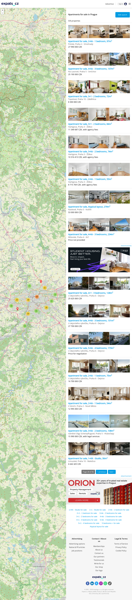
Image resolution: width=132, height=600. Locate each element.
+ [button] (2, 10)
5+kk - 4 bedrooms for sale (111, 520)
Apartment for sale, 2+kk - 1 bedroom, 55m (90, 179)
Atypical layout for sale (99, 527)
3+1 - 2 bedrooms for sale (86, 517)
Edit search (122, 15)
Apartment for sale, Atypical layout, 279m (89, 206)
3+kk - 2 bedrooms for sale (110, 513)
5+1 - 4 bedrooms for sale (88, 523)
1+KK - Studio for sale (78, 510)
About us (99, 550)
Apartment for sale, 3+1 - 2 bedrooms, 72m (90, 96)
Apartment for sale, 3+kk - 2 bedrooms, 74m (90, 151)
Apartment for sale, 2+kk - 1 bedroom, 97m (90, 41)
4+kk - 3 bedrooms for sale (111, 517)
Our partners (99, 556)
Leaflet (46, 599)
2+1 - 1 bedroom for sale (87, 513)
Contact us (99, 553)
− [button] (2, 13)
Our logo (99, 570)
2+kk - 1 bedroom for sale (118, 510)
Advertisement (126, 246)
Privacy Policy (120, 547)
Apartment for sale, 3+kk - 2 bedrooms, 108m (91, 430)
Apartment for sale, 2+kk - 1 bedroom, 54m (90, 403)
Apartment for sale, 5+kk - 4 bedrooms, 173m (91, 348)
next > (111, 472)
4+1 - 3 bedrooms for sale (86, 520)
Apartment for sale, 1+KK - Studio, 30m (88, 458)
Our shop (99, 567)
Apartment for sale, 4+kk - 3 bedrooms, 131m (91, 320)
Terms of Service (121, 544)
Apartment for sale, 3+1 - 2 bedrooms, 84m (90, 124)
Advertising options (77, 544)
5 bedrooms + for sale (111, 523)
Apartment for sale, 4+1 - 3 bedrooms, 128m (90, 292)
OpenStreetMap (55, 599)
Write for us (99, 563)
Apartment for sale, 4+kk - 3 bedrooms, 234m (91, 234)
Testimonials (99, 560)
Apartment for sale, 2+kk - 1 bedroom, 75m (90, 375)
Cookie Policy (121, 551)
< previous (101, 472)
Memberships (99, 546)
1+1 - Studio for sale (97, 510)
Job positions (77, 551)
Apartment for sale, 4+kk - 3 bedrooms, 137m (91, 68)
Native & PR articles (77, 547)
